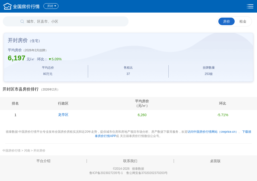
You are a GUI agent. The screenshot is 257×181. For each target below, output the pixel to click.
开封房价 (39, 150)
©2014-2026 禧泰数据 (128, 168)
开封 (51, 6)
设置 (250, 6)
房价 (226, 21)
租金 (242, 21)
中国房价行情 (12, 150)
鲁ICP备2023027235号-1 (106, 173)
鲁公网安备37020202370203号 (147, 173)
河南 (27, 150)
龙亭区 (63, 115)
